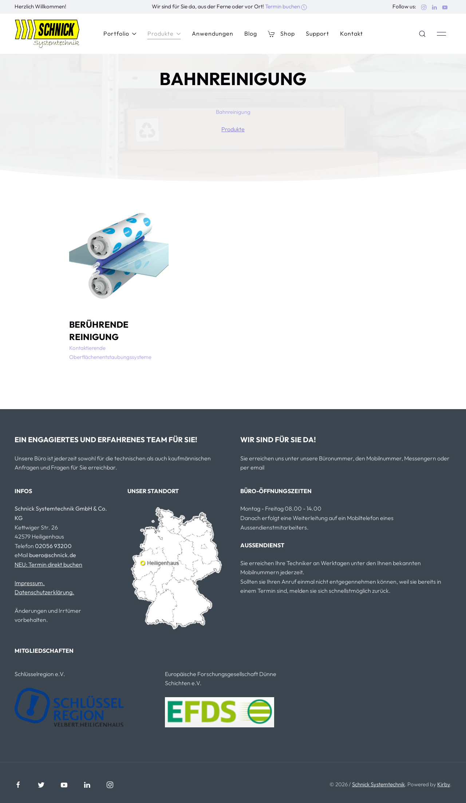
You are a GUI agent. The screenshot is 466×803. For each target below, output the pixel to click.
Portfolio (120, 33)
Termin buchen (286, 6)
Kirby (443, 784)
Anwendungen (212, 33)
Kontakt (351, 33)
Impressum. (30, 583)
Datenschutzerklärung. (44, 592)
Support (317, 33)
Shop (281, 33)
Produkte (164, 33)
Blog (250, 33)
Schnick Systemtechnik (378, 784)
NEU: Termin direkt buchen (48, 564)
